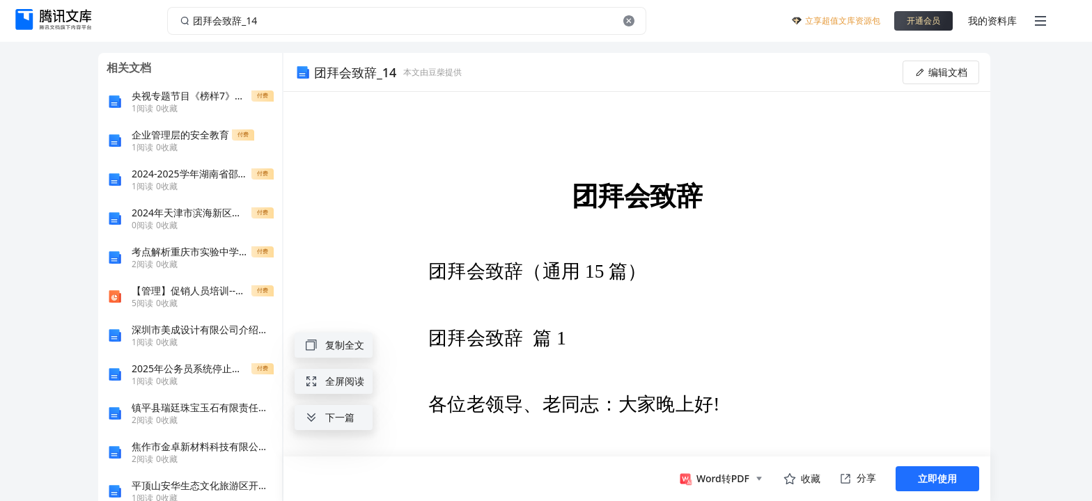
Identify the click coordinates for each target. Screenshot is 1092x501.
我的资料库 (992, 20)
